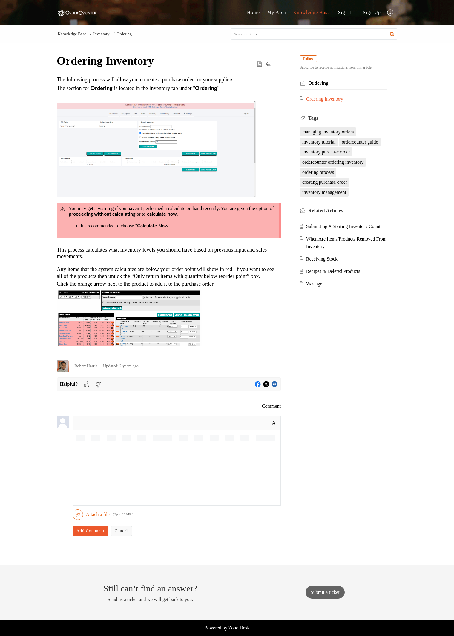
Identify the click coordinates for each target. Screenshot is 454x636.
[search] (314, 34)
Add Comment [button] (90, 531)
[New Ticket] (325, 592)
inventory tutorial (319, 141)
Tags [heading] (313, 118)
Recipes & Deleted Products (333, 271)
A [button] (274, 423)
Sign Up (372, 12)
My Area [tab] (276, 12)
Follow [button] (308, 59)
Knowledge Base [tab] (311, 12)
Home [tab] (253, 12)
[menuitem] (346, 12)
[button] (390, 13)
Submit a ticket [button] (325, 592)
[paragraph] (169, 215)
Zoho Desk (239, 627)
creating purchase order (324, 182)
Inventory (101, 34)
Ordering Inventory (324, 98)
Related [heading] (325, 210)
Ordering (124, 34)
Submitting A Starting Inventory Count (343, 226)
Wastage (314, 283)
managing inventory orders (328, 131)
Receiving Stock (322, 258)
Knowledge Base (72, 34)
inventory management (324, 192)
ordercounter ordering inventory (332, 162)
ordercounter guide (360, 141)
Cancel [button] (121, 531)
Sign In (346, 12)
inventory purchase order (326, 151)
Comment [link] (271, 406)
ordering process (318, 172)
